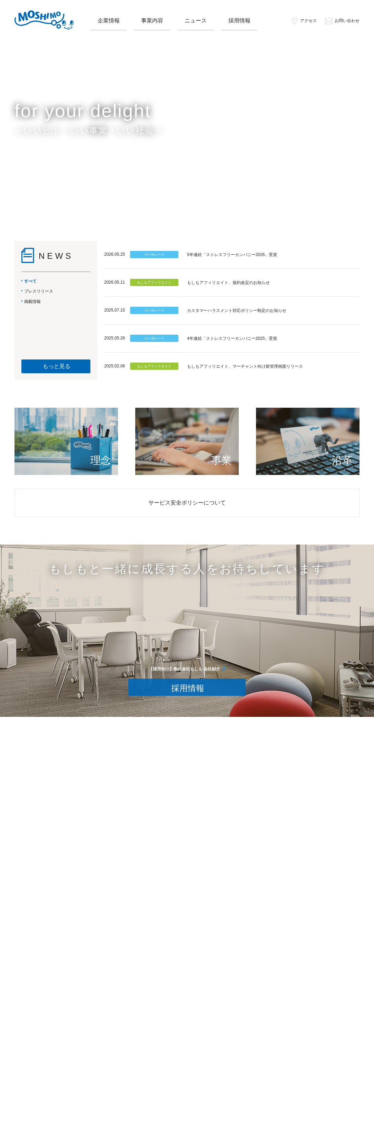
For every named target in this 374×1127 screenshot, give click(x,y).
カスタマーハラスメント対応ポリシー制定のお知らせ (236, 310)
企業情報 (109, 20)
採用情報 (239, 20)
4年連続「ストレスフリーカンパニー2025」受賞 (232, 338)
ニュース (196, 20)
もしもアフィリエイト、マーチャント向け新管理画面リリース (245, 366)
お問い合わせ (342, 20)
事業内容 (152, 20)
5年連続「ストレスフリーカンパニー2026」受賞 (232, 254)
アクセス (303, 20)
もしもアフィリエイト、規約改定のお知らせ (228, 282)
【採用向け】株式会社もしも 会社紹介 (184, 669)
